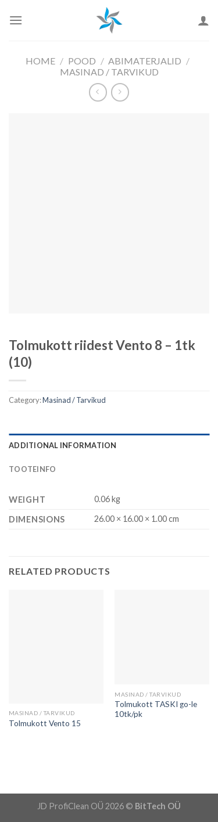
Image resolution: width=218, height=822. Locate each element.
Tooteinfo (32, 469)
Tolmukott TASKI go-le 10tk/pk (156, 709)
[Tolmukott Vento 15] (56, 646)
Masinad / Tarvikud (109, 71)
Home (40, 60)
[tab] (109, 445)
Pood (82, 60)
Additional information (63, 445)
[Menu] (16, 20)
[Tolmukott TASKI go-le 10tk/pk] (162, 637)
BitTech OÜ (158, 806)
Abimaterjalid (144, 60)
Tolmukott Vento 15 (45, 723)
